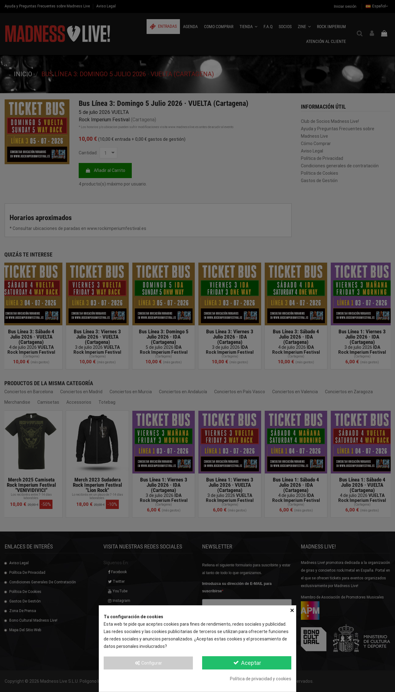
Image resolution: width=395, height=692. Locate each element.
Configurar (148, 663)
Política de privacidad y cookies (260, 678)
